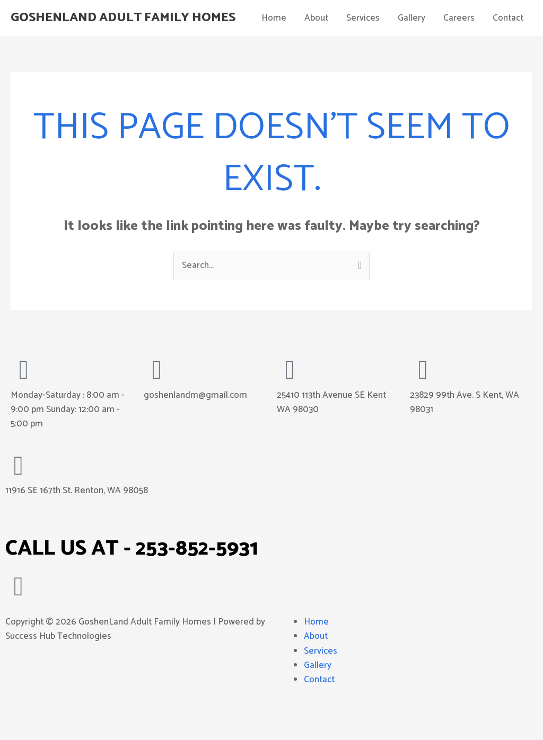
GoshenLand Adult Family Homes (129, 17)
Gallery (411, 51)
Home (273, 51)
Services (363, 51)
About (316, 51)
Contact (508, 51)
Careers (459, 51)
